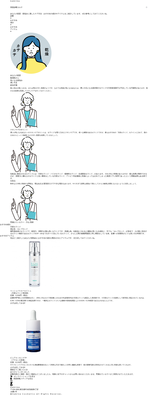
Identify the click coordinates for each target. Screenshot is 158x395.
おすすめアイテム (13, 29)
